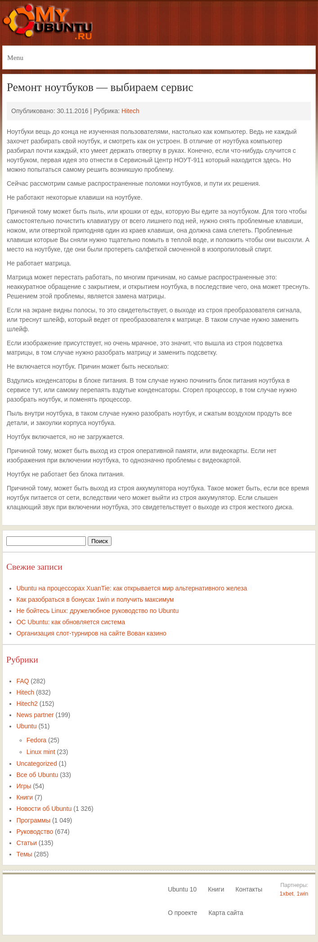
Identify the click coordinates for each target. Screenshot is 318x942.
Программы (33, 820)
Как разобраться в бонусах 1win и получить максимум (95, 599)
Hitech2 (26, 703)
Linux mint (41, 751)
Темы (24, 854)
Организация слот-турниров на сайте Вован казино (91, 633)
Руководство (34, 831)
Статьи (26, 842)
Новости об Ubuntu (44, 808)
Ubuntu (26, 726)
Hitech (130, 110)
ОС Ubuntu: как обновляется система (70, 622)
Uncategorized (36, 763)
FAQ (22, 681)
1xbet (287, 894)
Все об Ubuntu (37, 774)
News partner (35, 714)
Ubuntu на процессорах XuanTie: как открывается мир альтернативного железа (131, 588)
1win (302, 894)
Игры (23, 786)
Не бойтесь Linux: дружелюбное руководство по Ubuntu (97, 610)
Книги (24, 797)
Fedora (36, 740)
